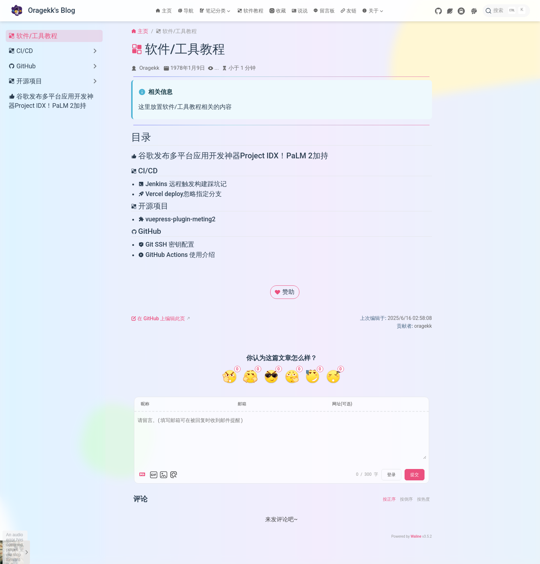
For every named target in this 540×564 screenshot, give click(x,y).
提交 (414, 474)
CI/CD (144, 171)
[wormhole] (450, 11)
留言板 (324, 11)
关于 (372, 10)
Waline (416, 536)
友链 (348, 11)
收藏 (277, 11)
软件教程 (250, 11)
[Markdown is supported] (143, 474)
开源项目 (149, 206)
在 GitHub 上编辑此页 (158, 318)
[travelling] (461, 11)
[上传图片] (163, 474)
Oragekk (149, 68)
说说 (300, 11)
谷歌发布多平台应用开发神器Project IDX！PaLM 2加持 (51, 100)
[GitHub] (438, 11)
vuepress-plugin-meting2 (177, 219)
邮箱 (242, 403)
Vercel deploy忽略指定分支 (180, 193)
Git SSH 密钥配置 (166, 244)
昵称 (145, 403)
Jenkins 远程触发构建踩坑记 (182, 184)
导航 (186, 11)
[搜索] (506, 10)
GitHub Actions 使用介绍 (176, 254)
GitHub (146, 231)
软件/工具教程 (33, 36)
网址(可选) (342, 403)
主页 (163, 11)
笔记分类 (214, 10)
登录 (391, 474)
